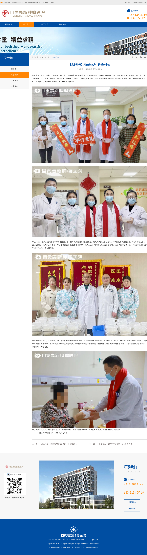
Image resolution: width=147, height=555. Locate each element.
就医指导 (44, 24)
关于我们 (128, 2)
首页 (41, 57)
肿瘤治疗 (62, 24)
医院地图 (89, 544)
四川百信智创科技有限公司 (88, 547)
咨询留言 (136, 2)
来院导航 (132, 508)
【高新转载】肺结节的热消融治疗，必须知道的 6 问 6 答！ (58, 444)
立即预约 (132, 502)
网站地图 (143, 2)
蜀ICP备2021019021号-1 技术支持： (67, 547)
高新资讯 (56, 57)
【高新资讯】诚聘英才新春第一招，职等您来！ (115, 444)
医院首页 (8, 24)
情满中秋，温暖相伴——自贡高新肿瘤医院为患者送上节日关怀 (29, 2)
